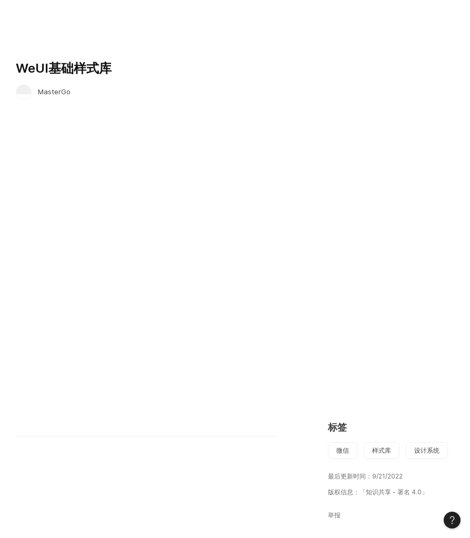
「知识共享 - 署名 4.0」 (393, 492)
